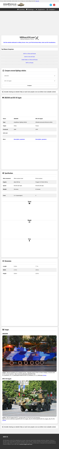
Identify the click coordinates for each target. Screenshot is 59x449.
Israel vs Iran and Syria (29, 56)
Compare (29, 85)
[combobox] (29, 76)
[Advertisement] (29, 24)
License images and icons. (25, 444)
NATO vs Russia (29, 62)
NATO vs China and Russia (29, 53)
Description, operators (19, 139)
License (44, 375)
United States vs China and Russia (29, 59)
